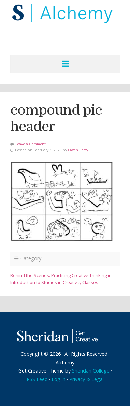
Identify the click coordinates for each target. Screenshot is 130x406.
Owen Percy (78, 150)
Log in (59, 379)
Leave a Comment (30, 144)
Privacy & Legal (86, 379)
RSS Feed (37, 379)
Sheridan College (91, 370)
